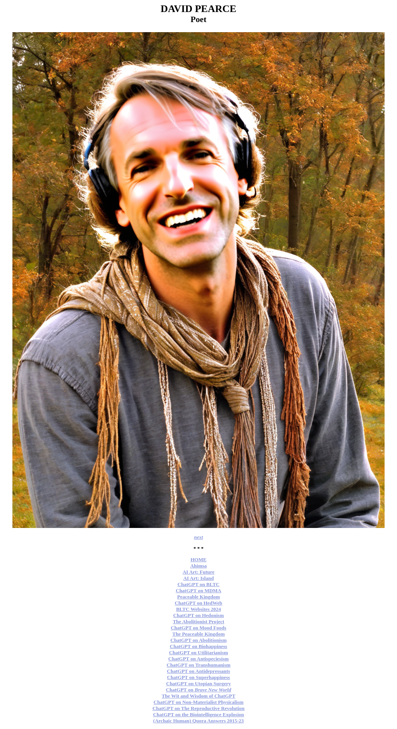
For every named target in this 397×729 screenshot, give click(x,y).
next (198, 537)
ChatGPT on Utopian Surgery (198, 683)
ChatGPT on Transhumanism (199, 665)
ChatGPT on (198, 690)
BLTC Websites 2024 (198, 609)
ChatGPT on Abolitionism (199, 640)
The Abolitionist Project (198, 621)
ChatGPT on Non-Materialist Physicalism (198, 702)
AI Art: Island (198, 578)
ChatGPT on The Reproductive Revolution (198, 708)
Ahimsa (198, 566)
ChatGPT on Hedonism (198, 615)
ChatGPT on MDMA (198, 590)
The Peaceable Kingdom (198, 634)
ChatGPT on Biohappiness (198, 646)
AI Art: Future (198, 572)
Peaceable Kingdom (198, 597)
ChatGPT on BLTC (198, 584)
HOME (198, 559)
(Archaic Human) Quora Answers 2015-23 (198, 721)
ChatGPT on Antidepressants (198, 671)
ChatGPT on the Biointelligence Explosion (198, 714)
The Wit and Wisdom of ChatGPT (198, 696)
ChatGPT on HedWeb (199, 603)
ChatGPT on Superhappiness (198, 677)
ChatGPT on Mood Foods (198, 628)
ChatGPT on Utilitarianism (198, 652)
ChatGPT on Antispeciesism (198, 659)
